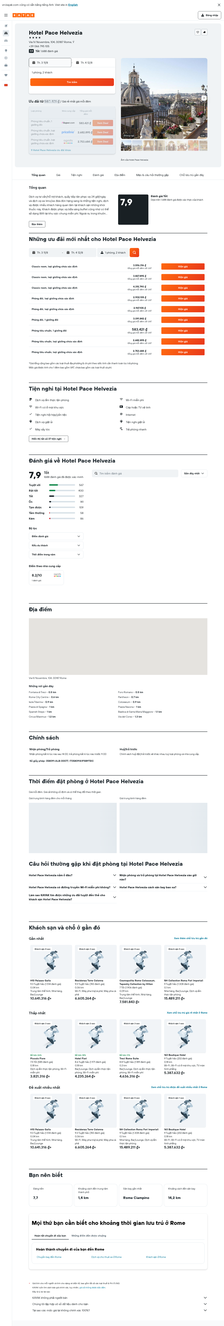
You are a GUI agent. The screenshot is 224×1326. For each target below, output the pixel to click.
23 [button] (106, 120)
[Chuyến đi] (5, 75)
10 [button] (55, 112)
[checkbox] (46, 577)
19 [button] (72, 120)
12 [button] (72, 112)
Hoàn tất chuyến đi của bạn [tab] (50, 1235)
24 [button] (55, 128)
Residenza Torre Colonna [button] (89, 980)
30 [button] (106, 128)
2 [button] (106, 95)
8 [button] (98, 103)
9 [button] (106, 103)
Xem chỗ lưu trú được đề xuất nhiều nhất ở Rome (179, 1087)
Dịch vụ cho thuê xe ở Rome (106, 1257)
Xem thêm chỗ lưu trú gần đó (190, 938)
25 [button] (64, 128)
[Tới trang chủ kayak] (23, 15)
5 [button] (73, 103)
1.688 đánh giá (49, 51)
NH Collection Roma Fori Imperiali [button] (183, 980)
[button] (219, 5)
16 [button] (106, 112)
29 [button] (97, 128)
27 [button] (81, 128)
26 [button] (72, 128)
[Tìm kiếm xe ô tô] (5, 40)
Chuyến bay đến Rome (49, 1257)
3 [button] (56, 103)
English (73, 4)
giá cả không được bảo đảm (92, 1287)
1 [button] (97, 95)
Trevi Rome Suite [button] (129, 1058)
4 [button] (64, 103)
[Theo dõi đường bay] (5, 57)
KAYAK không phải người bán (119, 1298)
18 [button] (64, 120)
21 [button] (89, 120)
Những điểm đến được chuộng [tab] (89, 1235)
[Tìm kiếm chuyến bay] (5, 25)
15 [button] (98, 112)
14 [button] (89, 112)
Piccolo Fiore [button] (37, 1058)
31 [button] (56, 137)
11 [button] (64, 112)
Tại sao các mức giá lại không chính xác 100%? (119, 1310)
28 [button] (89, 128)
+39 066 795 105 (39, 46)
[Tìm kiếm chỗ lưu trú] (5, 33)
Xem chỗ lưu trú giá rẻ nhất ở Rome (187, 1012)
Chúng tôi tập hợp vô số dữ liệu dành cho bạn (119, 1304)
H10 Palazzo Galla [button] (40, 980)
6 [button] (81, 103)
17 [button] (56, 120)
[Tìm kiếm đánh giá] (138, 473)
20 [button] (81, 120)
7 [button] (89, 103)
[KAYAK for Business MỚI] (5, 65)
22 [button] (97, 120)
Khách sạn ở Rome (156, 1257)
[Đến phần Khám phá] (5, 50)
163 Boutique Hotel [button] (175, 1055)
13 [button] (81, 112)
